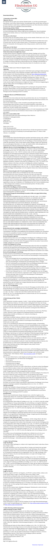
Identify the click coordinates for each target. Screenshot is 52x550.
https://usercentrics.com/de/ (29, 353)
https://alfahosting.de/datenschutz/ (39, 74)
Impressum (40, 544)
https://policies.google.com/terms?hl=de (13, 504)
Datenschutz (35, 544)
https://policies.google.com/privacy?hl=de (39, 503)
